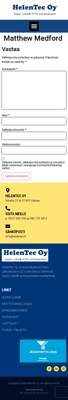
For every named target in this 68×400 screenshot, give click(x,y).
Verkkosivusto (11, 144)
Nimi (6, 115)
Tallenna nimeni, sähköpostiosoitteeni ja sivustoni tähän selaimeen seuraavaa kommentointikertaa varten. (33, 165)
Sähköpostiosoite (14, 129)
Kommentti (10, 69)
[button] (34, 26)
